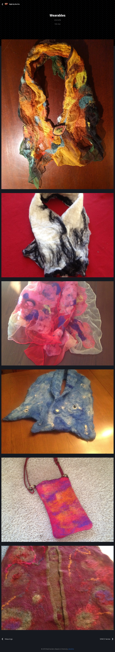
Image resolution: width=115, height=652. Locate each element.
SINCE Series (107, 639)
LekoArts (71, 649)
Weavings (7, 639)
